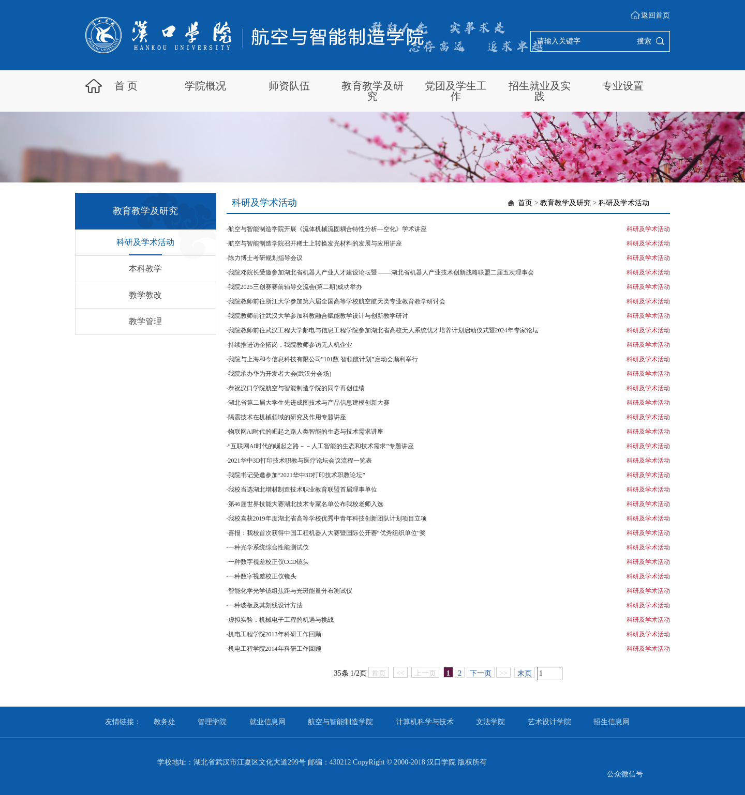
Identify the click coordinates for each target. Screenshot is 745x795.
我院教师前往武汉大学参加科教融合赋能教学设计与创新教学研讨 (318, 315)
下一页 (480, 673)
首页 (525, 203)
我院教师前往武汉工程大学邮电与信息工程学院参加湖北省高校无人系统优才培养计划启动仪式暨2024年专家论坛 (383, 330)
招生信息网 (611, 722)
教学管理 (145, 321)
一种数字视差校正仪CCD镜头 (268, 561)
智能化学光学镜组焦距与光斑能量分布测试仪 (290, 590)
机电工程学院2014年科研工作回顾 (274, 648)
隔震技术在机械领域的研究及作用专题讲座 (287, 417)
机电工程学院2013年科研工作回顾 (274, 634)
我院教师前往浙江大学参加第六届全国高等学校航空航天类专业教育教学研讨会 (336, 301)
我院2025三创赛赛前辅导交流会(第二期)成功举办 (295, 287)
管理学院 (212, 722)
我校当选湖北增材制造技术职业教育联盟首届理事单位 (302, 489)
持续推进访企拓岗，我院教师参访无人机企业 (290, 344)
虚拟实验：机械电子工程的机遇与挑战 (281, 619)
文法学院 (490, 722)
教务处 (164, 722)
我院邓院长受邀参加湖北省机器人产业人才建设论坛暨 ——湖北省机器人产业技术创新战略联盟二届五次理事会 (381, 272)
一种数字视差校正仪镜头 (262, 576)
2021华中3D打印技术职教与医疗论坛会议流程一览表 (300, 460)
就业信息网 (267, 722)
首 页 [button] (126, 85)
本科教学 (145, 268)
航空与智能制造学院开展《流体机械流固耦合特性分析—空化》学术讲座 (327, 229)
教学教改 (145, 295)
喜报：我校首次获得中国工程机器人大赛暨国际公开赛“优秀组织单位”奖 (327, 533)
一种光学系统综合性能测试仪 (268, 547)
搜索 (644, 41)
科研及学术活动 (145, 242)
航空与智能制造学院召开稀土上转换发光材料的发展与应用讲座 (315, 243)
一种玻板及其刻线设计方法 (265, 605)
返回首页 (655, 15)
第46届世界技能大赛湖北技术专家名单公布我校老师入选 (305, 504)
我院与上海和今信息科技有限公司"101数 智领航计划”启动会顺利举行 (323, 359)
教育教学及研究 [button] (372, 91)
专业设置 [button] (623, 85)
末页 (524, 673)
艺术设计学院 (549, 722)
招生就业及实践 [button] (540, 91)
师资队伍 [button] (289, 85)
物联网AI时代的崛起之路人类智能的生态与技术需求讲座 (306, 431)
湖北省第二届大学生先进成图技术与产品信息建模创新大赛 (309, 402)
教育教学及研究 (565, 203)
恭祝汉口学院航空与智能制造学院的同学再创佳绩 (296, 388)
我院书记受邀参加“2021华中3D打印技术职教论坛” (296, 475)
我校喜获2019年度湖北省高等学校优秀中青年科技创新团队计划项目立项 (327, 518)
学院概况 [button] (205, 85)
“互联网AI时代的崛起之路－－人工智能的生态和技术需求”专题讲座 (321, 446)
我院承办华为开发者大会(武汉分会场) (280, 373)
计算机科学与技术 (425, 722)
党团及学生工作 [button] (456, 91)
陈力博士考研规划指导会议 (265, 258)
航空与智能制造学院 (340, 722)
